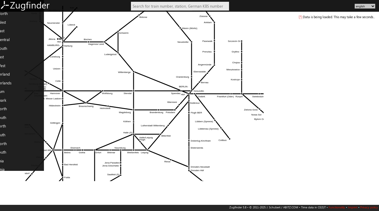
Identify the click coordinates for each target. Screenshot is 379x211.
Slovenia (9, 171)
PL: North (10, 145)
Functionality (337, 207)
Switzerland (11, 76)
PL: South (9, 154)
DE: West (9, 24)
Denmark (9, 102)
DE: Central (11, 42)
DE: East (9, 33)
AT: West (9, 67)
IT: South (9, 137)
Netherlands (12, 85)
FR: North (10, 111)
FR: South (9, 119)
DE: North (10, 15)
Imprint (352, 207)
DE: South (10, 50)
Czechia (8, 163)
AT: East (8, 59)
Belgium (9, 93)
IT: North (9, 128)
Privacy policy (369, 207)
